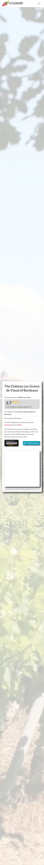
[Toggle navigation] (39, 4)
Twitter (19, 425)
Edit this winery (31, 443)
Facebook (7, 425)
